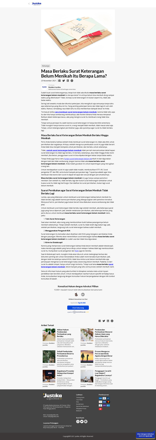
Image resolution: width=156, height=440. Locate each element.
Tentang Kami (80, 397)
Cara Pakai (79, 400)
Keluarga (45, 66)
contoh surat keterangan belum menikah (63, 150)
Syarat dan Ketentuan (82, 406)
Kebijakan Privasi (81, 408)
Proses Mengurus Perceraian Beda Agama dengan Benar (103, 353)
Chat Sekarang (78, 308)
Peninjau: (46, 343)
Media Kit (79, 411)
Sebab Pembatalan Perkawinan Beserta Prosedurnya (65, 353)
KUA (76, 251)
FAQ (77, 402)
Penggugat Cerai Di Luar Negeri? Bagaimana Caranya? (103, 373)
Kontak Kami (80, 404)
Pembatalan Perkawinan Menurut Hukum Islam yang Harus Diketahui (103, 333)
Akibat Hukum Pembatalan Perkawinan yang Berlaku (64, 333)
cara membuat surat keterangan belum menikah (76, 112)
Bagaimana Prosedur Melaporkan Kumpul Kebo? (65, 373)
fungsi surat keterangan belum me (78, 159)
